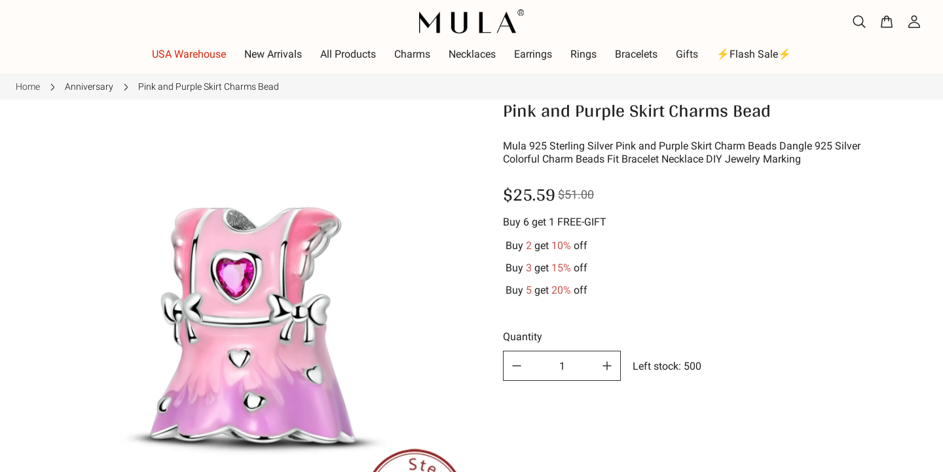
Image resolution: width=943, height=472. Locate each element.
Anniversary (89, 86)
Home (28, 86)
